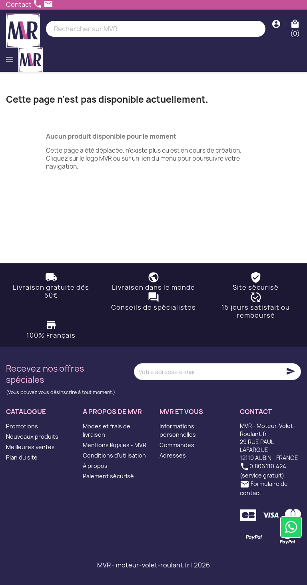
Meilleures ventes (30, 447)
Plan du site (22, 457)
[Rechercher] (155, 29)
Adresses (172, 455)
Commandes (176, 445)
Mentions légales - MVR (114, 445)
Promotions (22, 426)
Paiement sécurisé (108, 476)
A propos (95, 466)
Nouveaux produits (32, 436)
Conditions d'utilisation (114, 455)
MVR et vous (181, 411)
